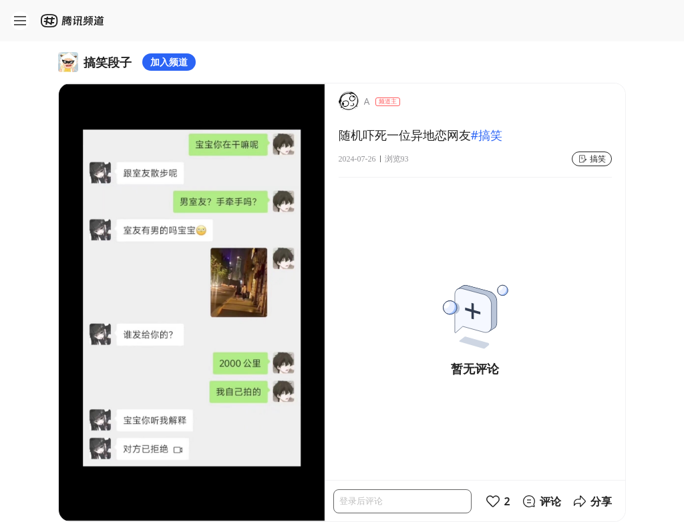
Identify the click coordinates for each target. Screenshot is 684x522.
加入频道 (169, 61)
